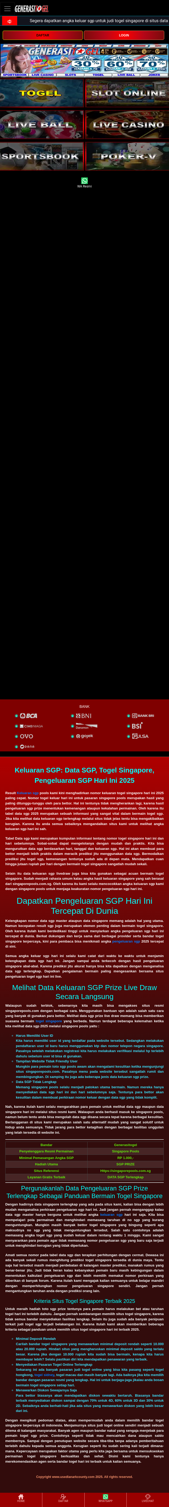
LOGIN (124, 35)
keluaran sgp (111, 1215)
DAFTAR (42, 35)
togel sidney (44, 1375)
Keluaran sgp (28, 793)
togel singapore (49, 1021)
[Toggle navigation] (7, 8)
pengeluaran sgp (126, 941)
